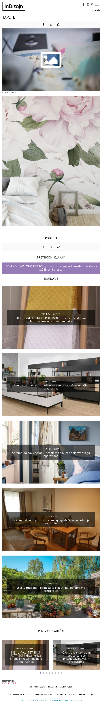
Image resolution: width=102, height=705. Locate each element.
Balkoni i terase (51, 583)
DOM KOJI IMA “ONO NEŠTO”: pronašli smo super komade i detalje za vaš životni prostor (51, 268)
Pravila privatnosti (29, 700)
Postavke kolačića (73, 700)
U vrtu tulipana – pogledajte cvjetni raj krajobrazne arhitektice (51, 589)
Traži (97, 10)
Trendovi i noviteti (50, 314)
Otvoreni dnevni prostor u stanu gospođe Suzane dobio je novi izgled (51, 521)
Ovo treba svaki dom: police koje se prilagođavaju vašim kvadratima (51, 386)
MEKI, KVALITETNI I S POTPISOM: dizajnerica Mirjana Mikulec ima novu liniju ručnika (50, 319)
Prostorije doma (51, 449)
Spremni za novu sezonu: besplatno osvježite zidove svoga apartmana (51, 454)
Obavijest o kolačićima (51, 700)
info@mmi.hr (46, 694)
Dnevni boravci (51, 516)
